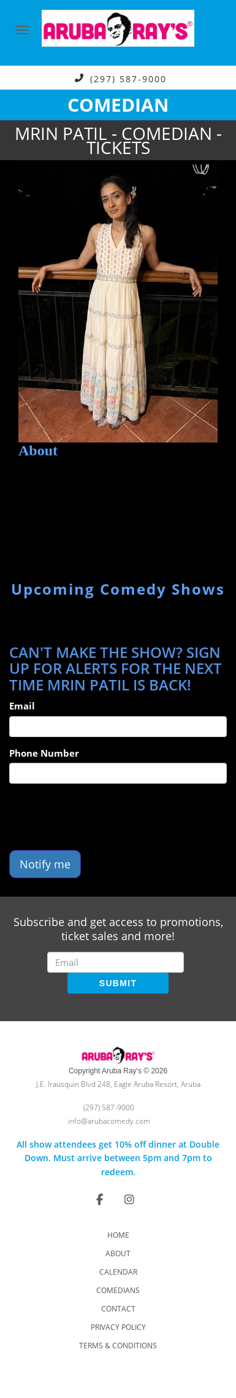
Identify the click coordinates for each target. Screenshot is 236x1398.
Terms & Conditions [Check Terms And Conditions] (118, 1345)
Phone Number (44, 753)
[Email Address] (115, 962)
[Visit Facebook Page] (99, 1199)
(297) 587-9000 (128, 78)
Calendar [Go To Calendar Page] (118, 1272)
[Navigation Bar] (22, 30)
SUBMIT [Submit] (118, 983)
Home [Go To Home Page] (118, 1235)
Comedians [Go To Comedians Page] (118, 1290)
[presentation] (102, 817)
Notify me (45, 864)
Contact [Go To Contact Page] (118, 1308)
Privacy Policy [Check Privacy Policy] (118, 1327)
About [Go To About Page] (118, 1253)
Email (22, 706)
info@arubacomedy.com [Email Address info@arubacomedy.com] (109, 1121)
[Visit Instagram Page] (129, 1199)
